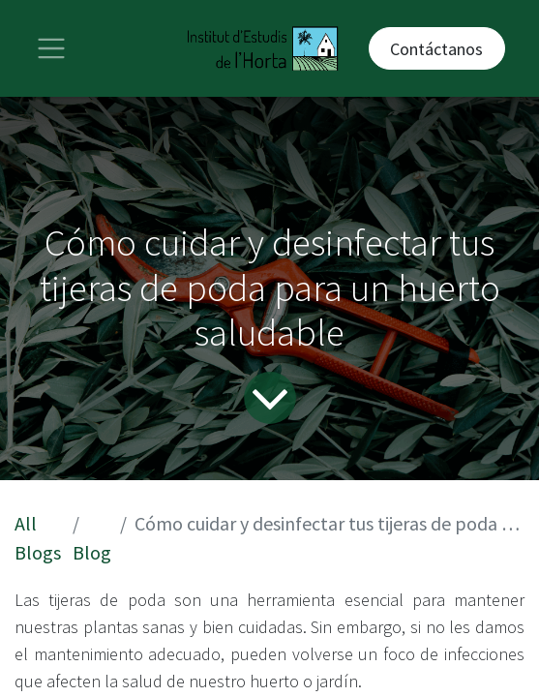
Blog (92, 552)
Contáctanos (436, 49)
